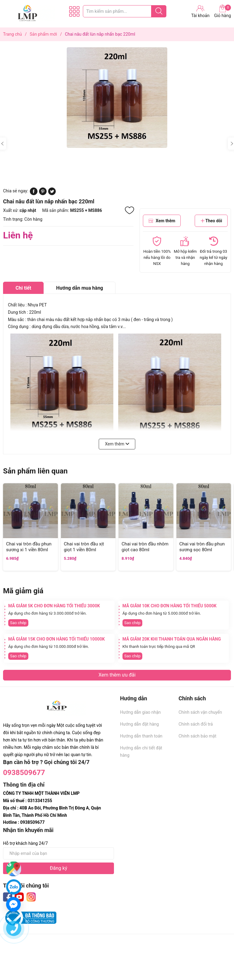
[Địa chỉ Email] (58, 853)
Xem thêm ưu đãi (117, 675)
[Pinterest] (43, 193)
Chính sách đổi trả (196, 724)
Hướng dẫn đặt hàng (139, 724)
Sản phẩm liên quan (35, 471)
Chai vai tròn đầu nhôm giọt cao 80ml (145, 547)
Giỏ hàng (222, 11)
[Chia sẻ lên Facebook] (33, 193)
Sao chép (18, 622)
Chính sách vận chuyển (200, 712)
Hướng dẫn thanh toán (141, 736)
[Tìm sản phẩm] (124, 11)
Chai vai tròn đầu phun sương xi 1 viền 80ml (28, 547)
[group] (117, 97)
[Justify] (158, 11)
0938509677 (24, 772)
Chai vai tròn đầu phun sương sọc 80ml (202, 547)
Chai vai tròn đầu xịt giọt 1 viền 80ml (84, 547)
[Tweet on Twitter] (52, 193)
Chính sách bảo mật (197, 736)
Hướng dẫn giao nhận (140, 712)
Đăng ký (58, 868)
